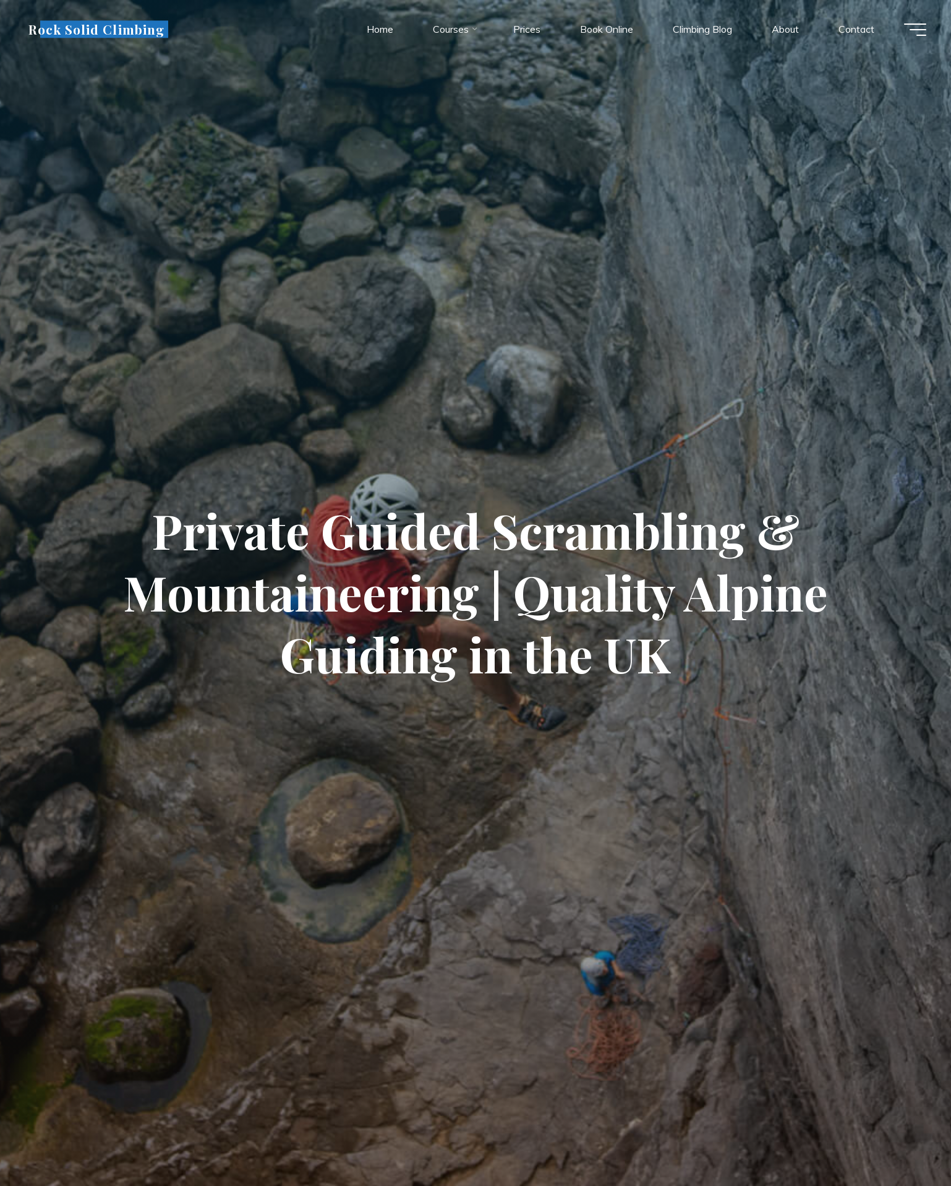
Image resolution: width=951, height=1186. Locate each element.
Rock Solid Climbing (96, 29)
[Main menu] (915, 29)
